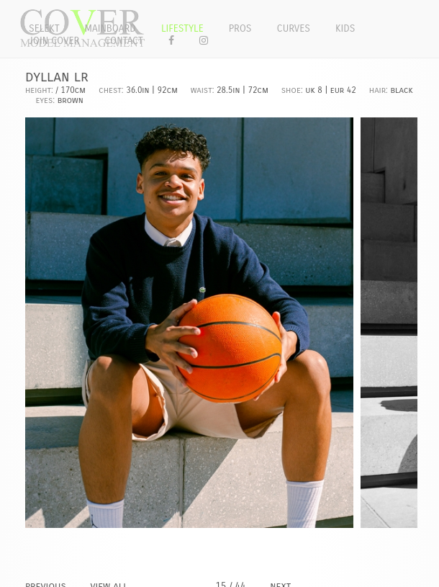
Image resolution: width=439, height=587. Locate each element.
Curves (293, 28)
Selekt (44, 28)
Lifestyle (182, 28)
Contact (123, 41)
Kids (345, 28)
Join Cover (54, 41)
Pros (240, 28)
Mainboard (110, 28)
